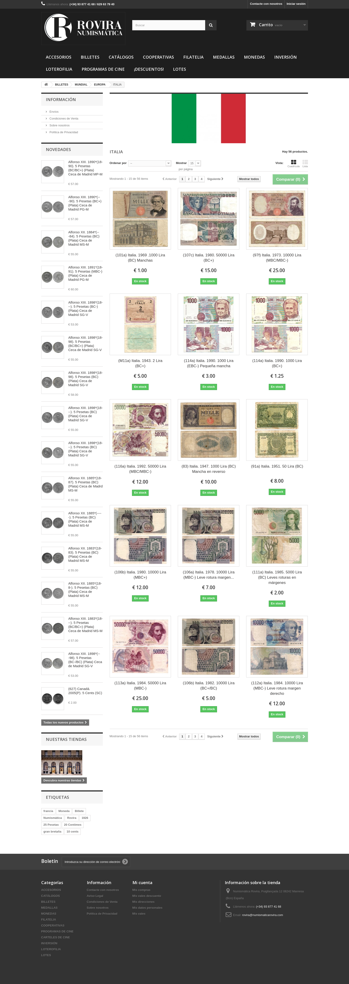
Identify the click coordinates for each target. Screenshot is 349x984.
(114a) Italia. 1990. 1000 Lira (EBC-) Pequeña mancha (208, 363)
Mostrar (181, 163)
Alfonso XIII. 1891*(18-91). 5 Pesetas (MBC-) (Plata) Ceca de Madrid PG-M (85, 273)
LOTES (179, 69)
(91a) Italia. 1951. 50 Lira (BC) (277, 466)
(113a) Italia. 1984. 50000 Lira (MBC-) (140, 685)
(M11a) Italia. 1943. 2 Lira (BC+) (140, 363)
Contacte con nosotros (266, 3)
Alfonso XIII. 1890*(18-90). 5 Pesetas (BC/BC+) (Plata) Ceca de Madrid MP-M (85, 168)
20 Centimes (73, 824)
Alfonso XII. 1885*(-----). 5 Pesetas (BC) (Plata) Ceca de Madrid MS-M (84, 519)
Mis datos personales (147, 907)
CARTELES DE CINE (55, 937)
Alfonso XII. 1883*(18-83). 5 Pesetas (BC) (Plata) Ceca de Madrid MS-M (85, 554)
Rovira (71, 818)
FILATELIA (193, 57)
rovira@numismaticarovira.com (262, 915)
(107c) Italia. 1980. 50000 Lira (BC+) (209, 258)
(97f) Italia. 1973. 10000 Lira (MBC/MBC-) (277, 258)
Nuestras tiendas (66, 739)
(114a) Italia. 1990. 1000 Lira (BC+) (277, 363)
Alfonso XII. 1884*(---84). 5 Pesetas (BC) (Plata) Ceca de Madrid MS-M (84, 238)
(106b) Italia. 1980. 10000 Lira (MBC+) (140, 575)
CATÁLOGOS (121, 57)
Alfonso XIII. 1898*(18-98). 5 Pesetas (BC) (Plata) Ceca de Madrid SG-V (85, 379)
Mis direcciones (143, 901)
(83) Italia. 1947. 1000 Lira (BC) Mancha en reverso (208, 469)
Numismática (53, 818)
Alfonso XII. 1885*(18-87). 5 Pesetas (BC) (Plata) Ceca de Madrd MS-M (85, 484)
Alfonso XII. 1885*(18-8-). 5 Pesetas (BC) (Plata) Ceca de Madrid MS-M (85, 589)
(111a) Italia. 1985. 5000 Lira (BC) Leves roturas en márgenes (277, 577)
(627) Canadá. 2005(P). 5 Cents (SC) (85, 691)
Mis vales (139, 913)
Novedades (58, 149)
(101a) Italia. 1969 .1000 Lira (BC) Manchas (140, 258)
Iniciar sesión (296, 3)
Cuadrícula (293, 163)
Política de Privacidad (63, 132)
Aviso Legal (95, 896)
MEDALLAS (224, 57)
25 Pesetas (51, 824)
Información (61, 99)
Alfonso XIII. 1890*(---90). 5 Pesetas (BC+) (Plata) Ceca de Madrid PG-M (84, 203)
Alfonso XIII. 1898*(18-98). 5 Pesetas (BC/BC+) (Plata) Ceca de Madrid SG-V (85, 344)
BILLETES (90, 57)
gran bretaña (53, 831)
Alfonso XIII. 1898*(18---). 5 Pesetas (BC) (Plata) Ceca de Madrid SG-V (85, 414)
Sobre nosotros (59, 125)
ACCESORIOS (58, 57)
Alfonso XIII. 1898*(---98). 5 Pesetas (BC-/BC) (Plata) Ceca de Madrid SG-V (85, 660)
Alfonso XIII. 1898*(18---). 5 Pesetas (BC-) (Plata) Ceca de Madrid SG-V (85, 308)
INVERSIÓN (285, 57)
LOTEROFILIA (59, 69)
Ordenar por (118, 163)
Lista (305, 163)
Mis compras (141, 890)
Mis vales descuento (146, 896)
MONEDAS (254, 57)
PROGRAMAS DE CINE (103, 69)
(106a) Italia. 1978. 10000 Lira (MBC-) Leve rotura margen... (209, 575)
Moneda (64, 811)
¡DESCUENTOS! (149, 69)
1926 (85, 818)
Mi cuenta (142, 882)
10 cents (72, 831)
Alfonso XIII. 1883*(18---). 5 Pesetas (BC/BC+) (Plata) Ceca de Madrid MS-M (85, 625)
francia (48, 811)
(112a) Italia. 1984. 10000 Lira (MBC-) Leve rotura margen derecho (277, 688)
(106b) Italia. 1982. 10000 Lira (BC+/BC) (209, 685)
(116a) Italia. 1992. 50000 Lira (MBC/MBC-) (140, 469)
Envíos (54, 111)
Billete (79, 811)
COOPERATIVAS (158, 57)
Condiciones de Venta (63, 118)
